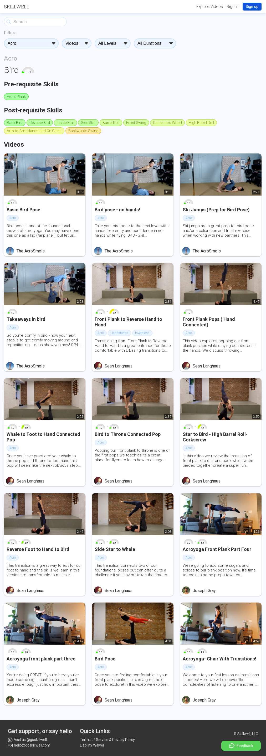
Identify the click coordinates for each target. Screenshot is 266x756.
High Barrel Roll (201, 123)
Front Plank (16, 97)
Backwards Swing (83, 131)
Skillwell (16, 6)
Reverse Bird (39, 123)
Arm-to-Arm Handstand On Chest (34, 131)
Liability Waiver (92, 745)
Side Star (88, 123)
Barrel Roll (111, 123)
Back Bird (15, 123)
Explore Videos (209, 6)
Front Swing (136, 123)
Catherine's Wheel (167, 123)
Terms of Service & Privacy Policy (107, 740)
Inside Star (65, 123)
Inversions (142, 333)
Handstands (119, 333)
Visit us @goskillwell (27, 740)
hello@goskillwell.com (29, 745)
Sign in (232, 6)
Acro (10, 58)
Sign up (252, 6)
